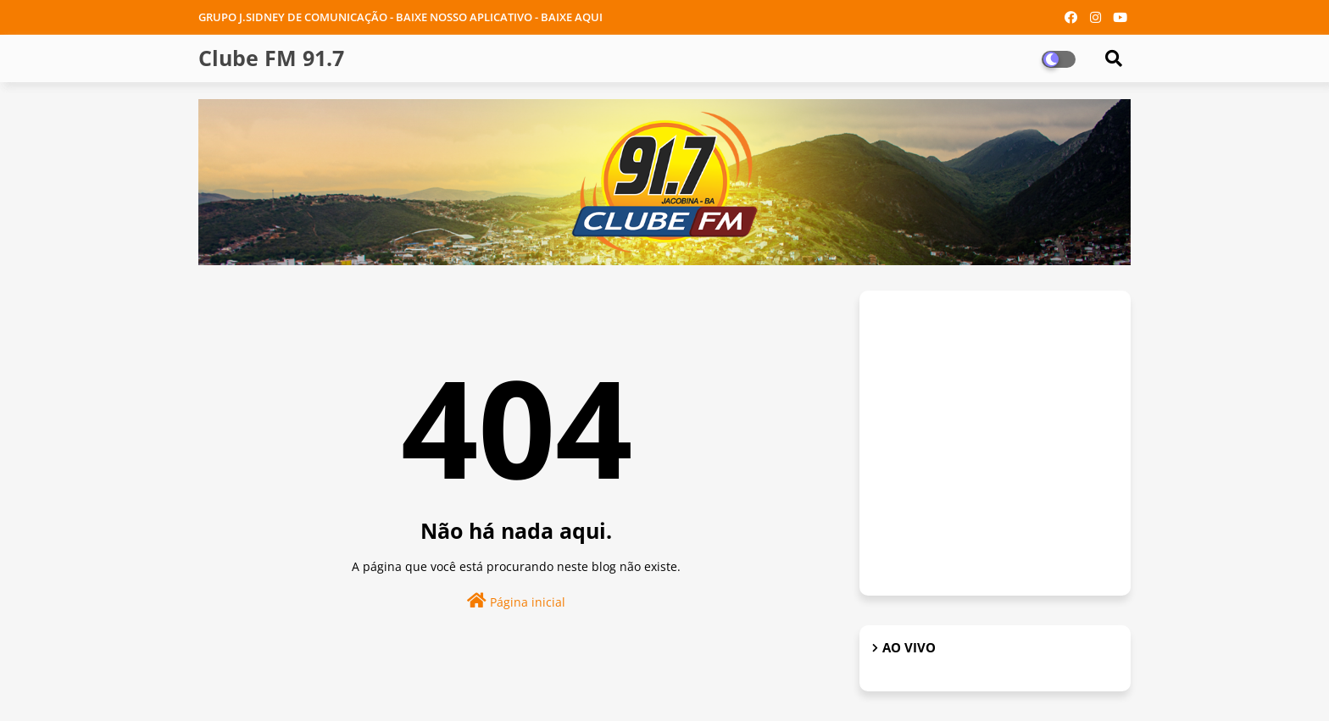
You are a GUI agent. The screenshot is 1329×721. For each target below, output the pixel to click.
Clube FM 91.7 (271, 57)
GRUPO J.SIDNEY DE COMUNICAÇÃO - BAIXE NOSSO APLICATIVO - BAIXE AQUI (400, 17)
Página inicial (516, 601)
